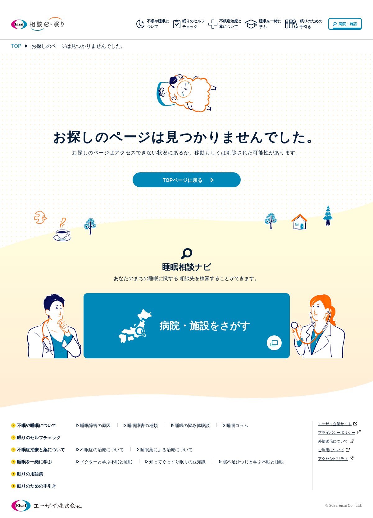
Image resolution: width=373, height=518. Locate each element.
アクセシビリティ (333, 459)
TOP (16, 46)
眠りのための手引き (311, 24)
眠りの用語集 (30, 473)
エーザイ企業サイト (335, 424)
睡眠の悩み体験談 (192, 425)
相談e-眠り (42, 24)
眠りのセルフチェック (39, 437)
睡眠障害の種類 (142, 425)
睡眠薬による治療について (166, 449)
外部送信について (333, 441)
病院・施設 (348, 24)
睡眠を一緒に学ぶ (34, 461)
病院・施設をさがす (205, 325)
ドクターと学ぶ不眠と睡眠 (106, 461)
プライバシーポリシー (336, 432)
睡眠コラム (237, 425)
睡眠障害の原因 (95, 425)
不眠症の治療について (102, 449)
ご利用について (331, 450)
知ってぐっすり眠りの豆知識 (177, 461)
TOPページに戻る (183, 180)
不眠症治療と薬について (41, 449)
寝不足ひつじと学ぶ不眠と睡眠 (253, 461)
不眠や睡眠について (36, 425)
